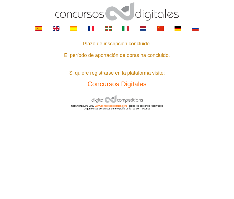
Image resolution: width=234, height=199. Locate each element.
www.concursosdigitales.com (111, 105)
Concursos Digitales (116, 84)
